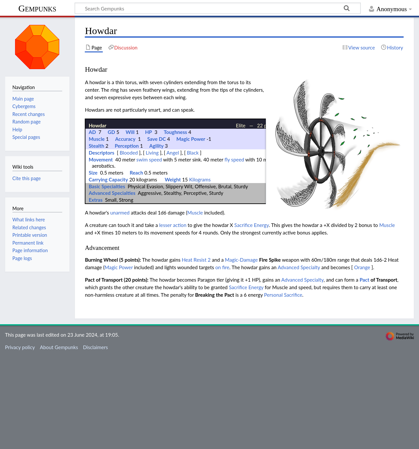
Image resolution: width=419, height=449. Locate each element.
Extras (95, 293)
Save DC (156, 232)
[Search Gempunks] (217, 8)
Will (130, 225)
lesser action (172, 318)
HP (148, 225)
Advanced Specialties (112, 286)
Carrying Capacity (108, 273)
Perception (126, 239)
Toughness (175, 225)
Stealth (96, 239)
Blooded (128, 246)
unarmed (120, 306)
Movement (101, 253)
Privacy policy (20, 440)
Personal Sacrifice (283, 388)
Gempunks (37, 8)
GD (111, 225)
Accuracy (125, 232)
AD (92, 225)
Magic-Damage (241, 353)
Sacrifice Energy (251, 318)
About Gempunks (59, 440)
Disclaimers (95, 440)
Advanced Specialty (299, 361)
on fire (222, 361)
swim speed (149, 253)
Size (93, 266)
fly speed (234, 253)
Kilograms (200, 273)
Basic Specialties (107, 279)
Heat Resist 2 (196, 353)
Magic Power (190, 232)
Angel (173, 246)
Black (193, 246)
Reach (136, 266)
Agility (156, 239)
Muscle (97, 232)
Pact (364, 373)
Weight (173, 273)
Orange (362, 361)
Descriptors (101, 246)
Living (152, 246)
